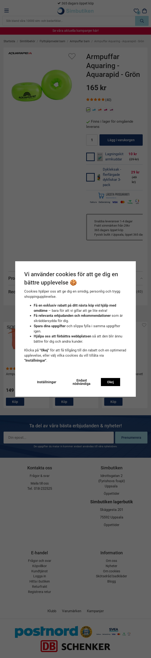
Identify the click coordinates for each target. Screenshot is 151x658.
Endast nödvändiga (81, 382)
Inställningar (46, 382)
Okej (110, 382)
